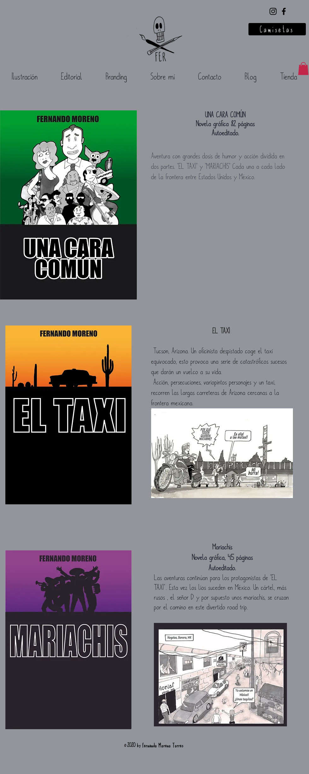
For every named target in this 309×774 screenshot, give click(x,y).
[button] (303, 68)
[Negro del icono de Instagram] (273, 11)
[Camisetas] (277, 29)
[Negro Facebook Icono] (284, 11)
